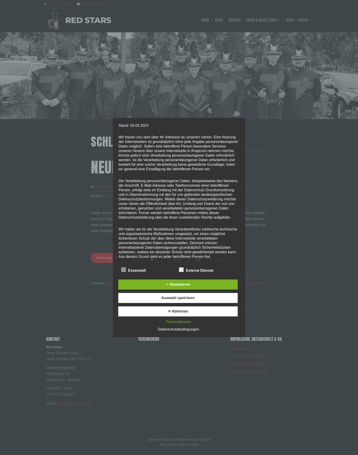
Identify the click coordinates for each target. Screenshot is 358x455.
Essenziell (133, 269)
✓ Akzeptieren (178, 284)
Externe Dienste (196, 269)
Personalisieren (178, 322)
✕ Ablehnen (178, 311)
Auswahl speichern (178, 298)
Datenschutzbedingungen (178, 329)
